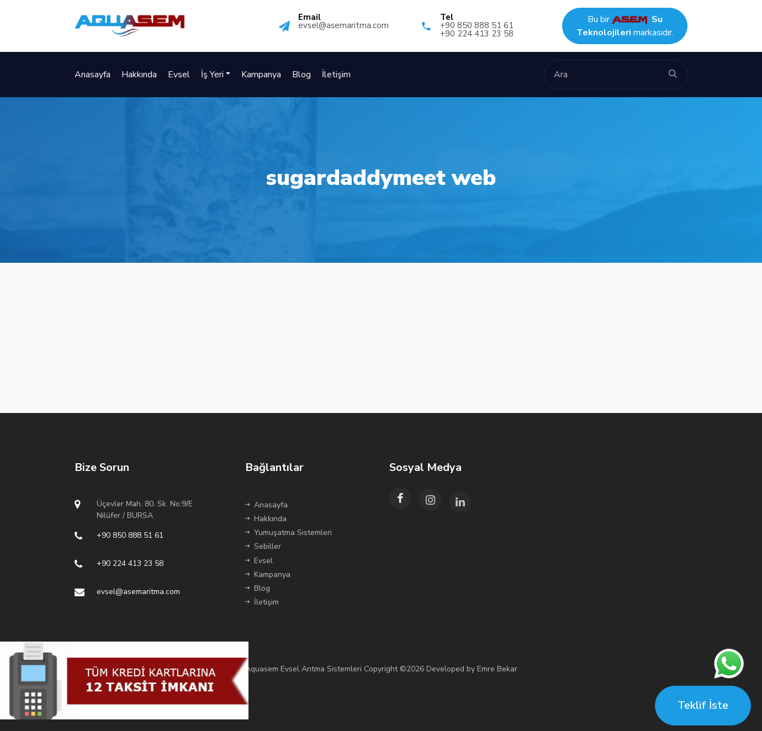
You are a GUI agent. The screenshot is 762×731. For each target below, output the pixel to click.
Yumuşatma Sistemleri (288, 532)
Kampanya (261, 74)
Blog (301, 74)
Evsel (179, 74)
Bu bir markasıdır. (625, 26)
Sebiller (263, 546)
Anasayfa (92, 74)
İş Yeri (212, 74)
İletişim (336, 74)
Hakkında (139, 74)
